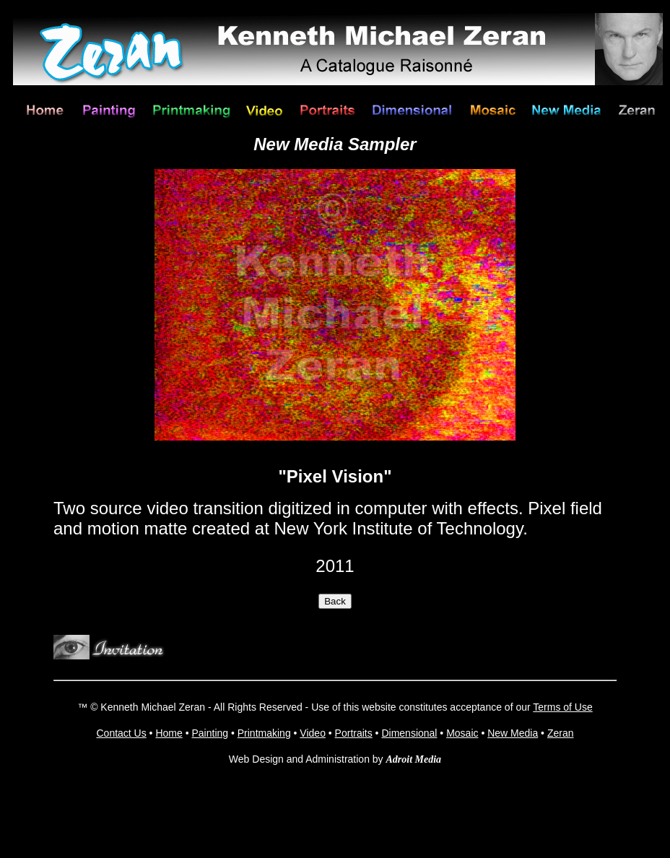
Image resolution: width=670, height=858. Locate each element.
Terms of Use (562, 707)
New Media (512, 733)
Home (168, 733)
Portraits (354, 733)
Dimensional (409, 733)
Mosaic (462, 733)
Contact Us (121, 733)
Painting (209, 733)
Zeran (560, 733)
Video (313, 733)
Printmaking (264, 733)
